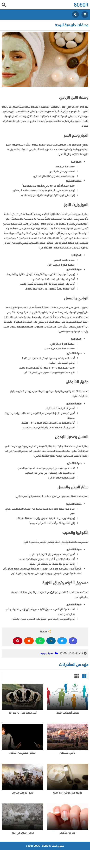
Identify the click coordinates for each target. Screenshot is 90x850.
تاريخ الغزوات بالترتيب (23, 793)
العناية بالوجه (47, 653)
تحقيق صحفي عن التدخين (22, 753)
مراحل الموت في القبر (22, 833)
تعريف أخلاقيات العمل (67, 713)
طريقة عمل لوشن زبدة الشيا (67, 793)
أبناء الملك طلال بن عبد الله (23, 713)
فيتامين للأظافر (67, 833)
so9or (81, 5)
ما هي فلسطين (67, 753)
